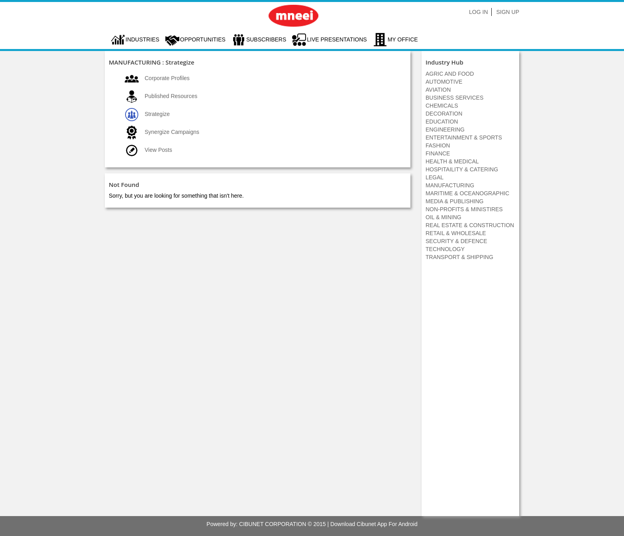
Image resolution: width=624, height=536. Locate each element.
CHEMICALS (442, 105)
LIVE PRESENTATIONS (337, 39)
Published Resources (171, 96)
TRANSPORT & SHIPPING (459, 257)
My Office (403, 39)
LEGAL (434, 177)
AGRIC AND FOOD (450, 74)
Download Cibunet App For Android (374, 524)
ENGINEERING (445, 129)
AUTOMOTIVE (444, 82)
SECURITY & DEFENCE (456, 241)
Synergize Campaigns (172, 132)
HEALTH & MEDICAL (452, 161)
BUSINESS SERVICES (454, 97)
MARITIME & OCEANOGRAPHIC (467, 193)
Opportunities (203, 39)
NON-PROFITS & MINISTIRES (464, 209)
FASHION (438, 145)
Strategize (157, 114)
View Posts (158, 150)
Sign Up (507, 12)
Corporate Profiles (167, 78)
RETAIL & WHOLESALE (456, 233)
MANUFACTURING (450, 185)
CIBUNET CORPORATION (272, 524)
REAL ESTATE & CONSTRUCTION (470, 225)
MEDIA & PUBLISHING (454, 201)
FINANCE (438, 153)
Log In (478, 12)
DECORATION (444, 113)
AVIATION (438, 89)
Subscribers (266, 39)
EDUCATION (442, 121)
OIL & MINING (443, 217)
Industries (142, 39)
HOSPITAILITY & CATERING (462, 169)
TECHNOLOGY (445, 249)
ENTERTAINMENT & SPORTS (464, 137)
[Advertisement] (470, 392)
